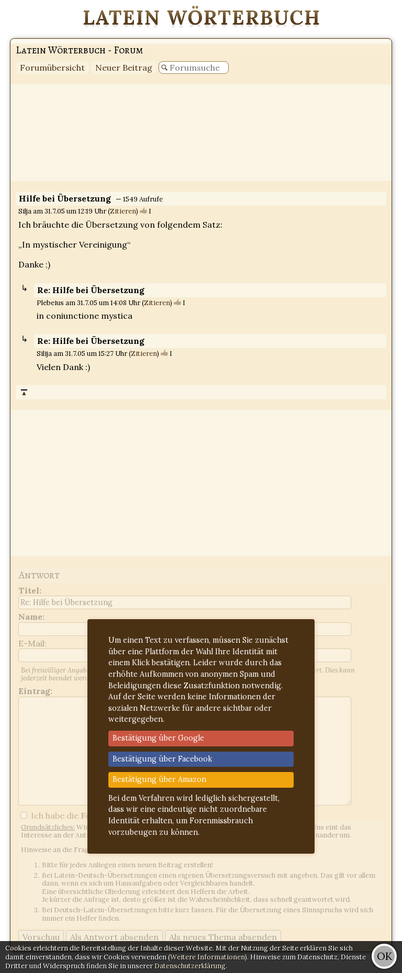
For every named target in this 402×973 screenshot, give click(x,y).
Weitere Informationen (207, 957)
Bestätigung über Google (158, 738)
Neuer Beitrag (123, 67)
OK (384, 956)
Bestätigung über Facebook (162, 759)
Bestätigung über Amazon (159, 779)
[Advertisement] (201, 132)
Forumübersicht (52, 67)
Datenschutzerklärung (190, 965)
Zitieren (123, 211)
